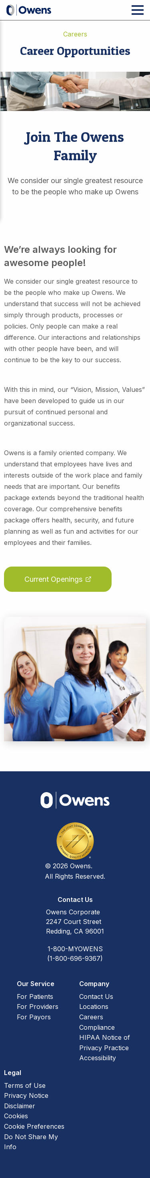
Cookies (16, 1116)
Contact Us (96, 996)
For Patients (35, 996)
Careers (91, 1017)
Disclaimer (19, 1106)
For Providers (37, 1007)
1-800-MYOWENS (75, 949)
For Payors (34, 1017)
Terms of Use (25, 1085)
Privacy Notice (26, 1095)
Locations (93, 1007)
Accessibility (97, 1058)
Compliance (97, 1027)
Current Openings (53, 579)
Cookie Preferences (34, 1126)
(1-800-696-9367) (75, 958)
